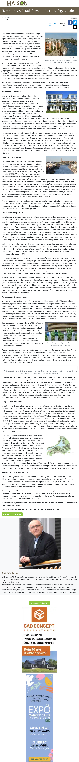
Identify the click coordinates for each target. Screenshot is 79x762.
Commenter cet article (50, 25)
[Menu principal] (3, 3)
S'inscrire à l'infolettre (40, 603)
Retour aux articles (12, 514)
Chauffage (74, 18)
